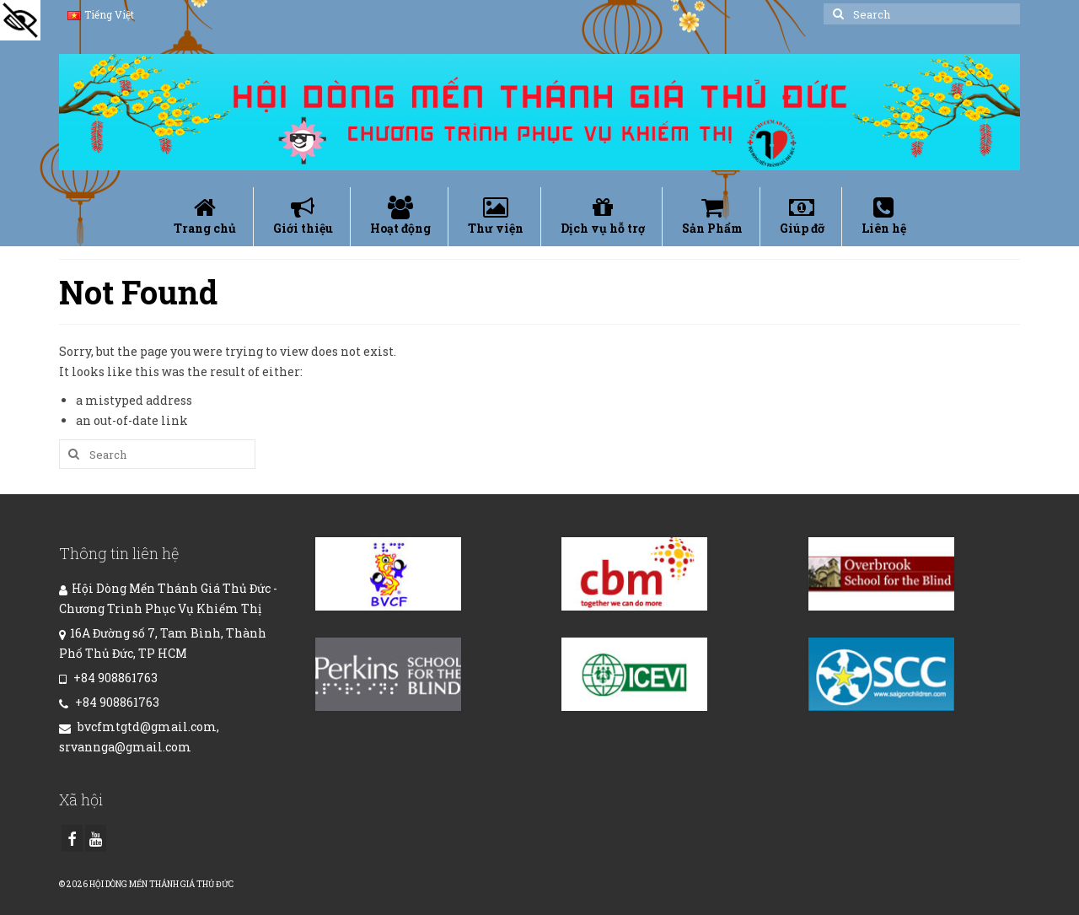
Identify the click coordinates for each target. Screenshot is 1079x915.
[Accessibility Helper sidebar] (20, 20)
